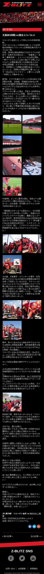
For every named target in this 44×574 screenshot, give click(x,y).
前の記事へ (8, 536)
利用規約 (34, 569)
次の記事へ (35, 536)
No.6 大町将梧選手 (25, 355)
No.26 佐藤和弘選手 (12, 223)
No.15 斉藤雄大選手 (22, 352)
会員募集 (22, 569)
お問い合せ (10, 569)
